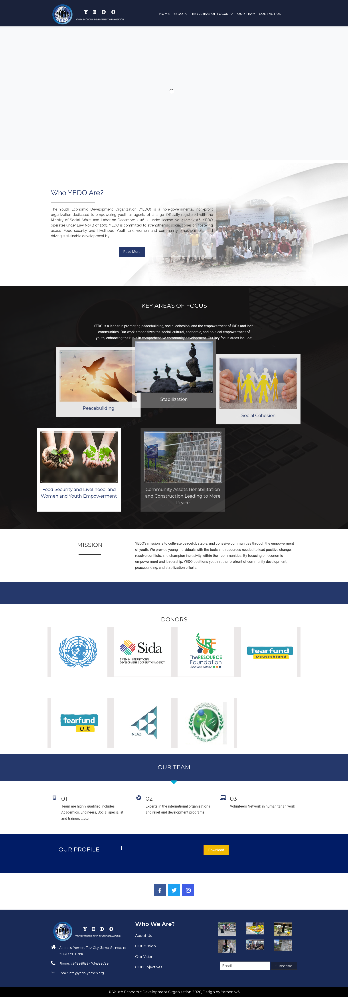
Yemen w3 (230, 992)
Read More (131, 252)
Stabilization (174, 339)
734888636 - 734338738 (90, 963)
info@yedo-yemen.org (86, 973)
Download (216, 850)
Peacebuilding (172, 408)
